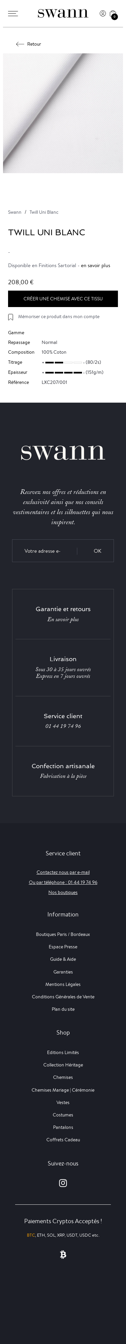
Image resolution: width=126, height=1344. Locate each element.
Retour (28, 44)
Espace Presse (63, 947)
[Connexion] (103, 13)
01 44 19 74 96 (63, 726)
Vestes (63, 1102)
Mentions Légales (63, 984)
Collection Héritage (63, 1065)
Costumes (63, 1115)
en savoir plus (95, 265)
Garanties (63, 972)
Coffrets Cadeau (63, 1140)
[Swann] (63, 13)
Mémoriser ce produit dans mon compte (58, 316)
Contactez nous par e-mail (63, 872)
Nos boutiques (63, 892)
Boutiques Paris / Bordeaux (63, 934)
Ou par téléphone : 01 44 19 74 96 (63, 882)
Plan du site (63, 1009)
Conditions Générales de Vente (63, 997)
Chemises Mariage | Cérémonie (63, 1090)
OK (97, 551)
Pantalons (63, 1127)
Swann (15, 212)
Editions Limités (63, 1052)
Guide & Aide (63, 959)
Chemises (63, 1077)
